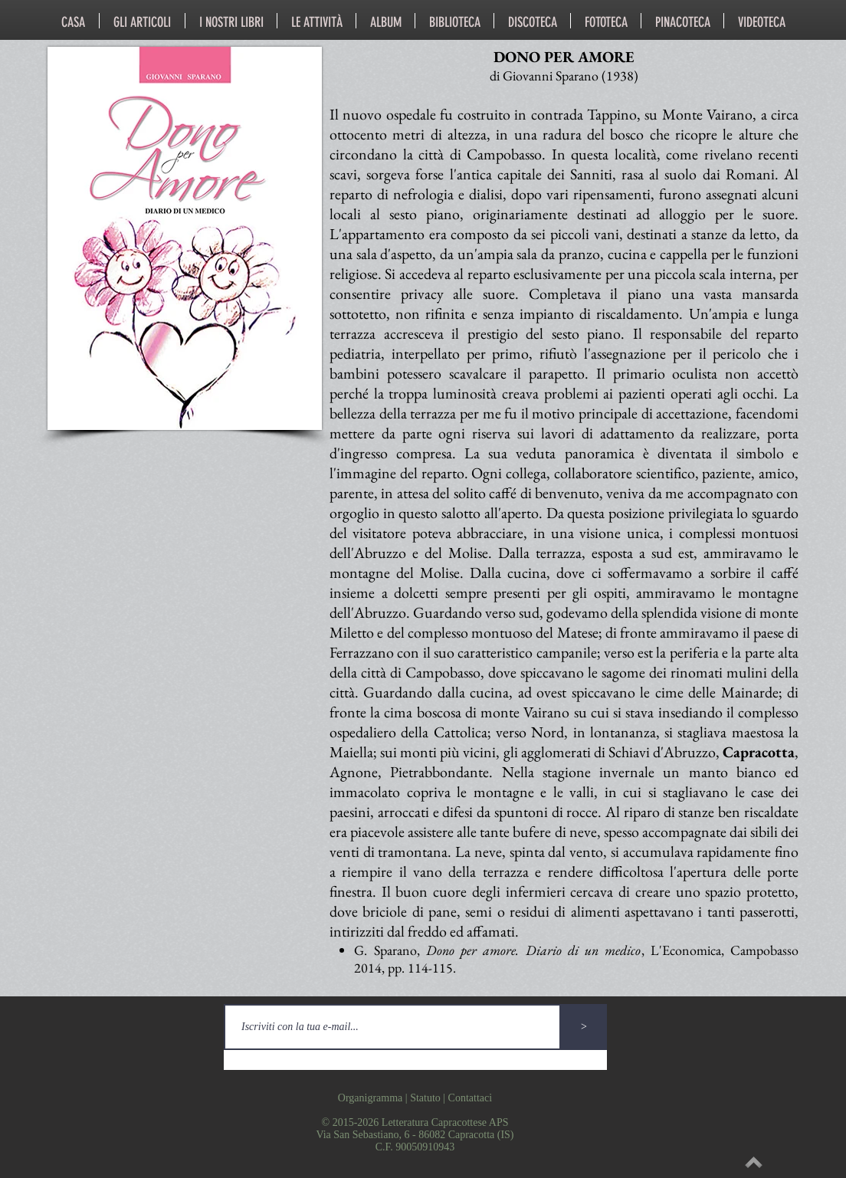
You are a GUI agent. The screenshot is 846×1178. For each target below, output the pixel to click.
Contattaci (470, 1098)
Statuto (425, 1098)
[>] (584, 1027)
